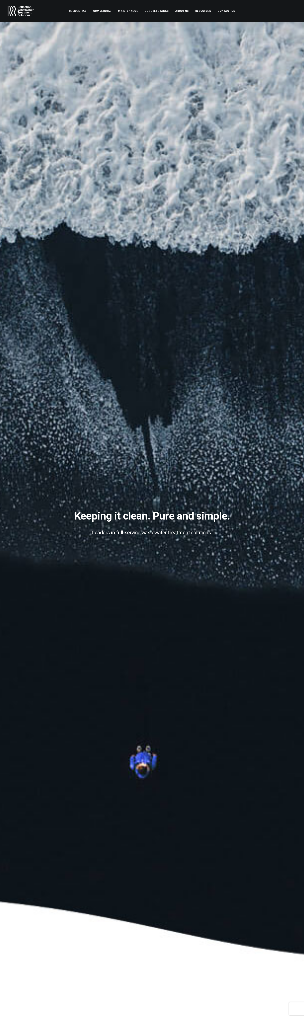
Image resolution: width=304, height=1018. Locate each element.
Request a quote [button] (53, 820)
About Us (182, 10)
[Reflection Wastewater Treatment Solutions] (21, 11)
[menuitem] (77, 11)
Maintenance (128, 10)
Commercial (102, 10)
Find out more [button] (152, 467)
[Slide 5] (156, 702)
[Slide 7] (166, 702)
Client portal (171, 971)
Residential (77, 10)
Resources (203, 10)
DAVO (48, 1009)
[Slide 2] (142, 702)
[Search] (247, 944)
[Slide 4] (152, 702)
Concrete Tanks (156, 10)
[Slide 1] (138, 702)
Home (166, 941)
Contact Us (226, 10)
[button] (265, 944)
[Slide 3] (147, 702)
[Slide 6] (161, 702)
